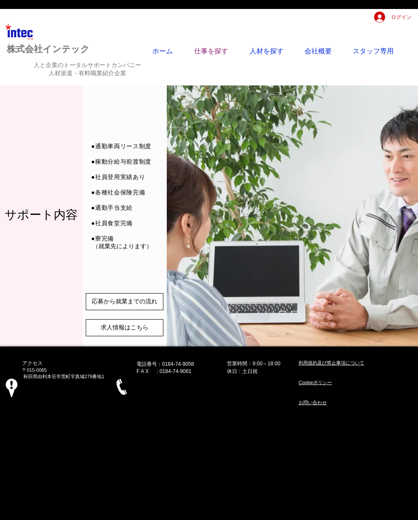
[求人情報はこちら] (124, 327)
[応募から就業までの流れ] (124, 301)
